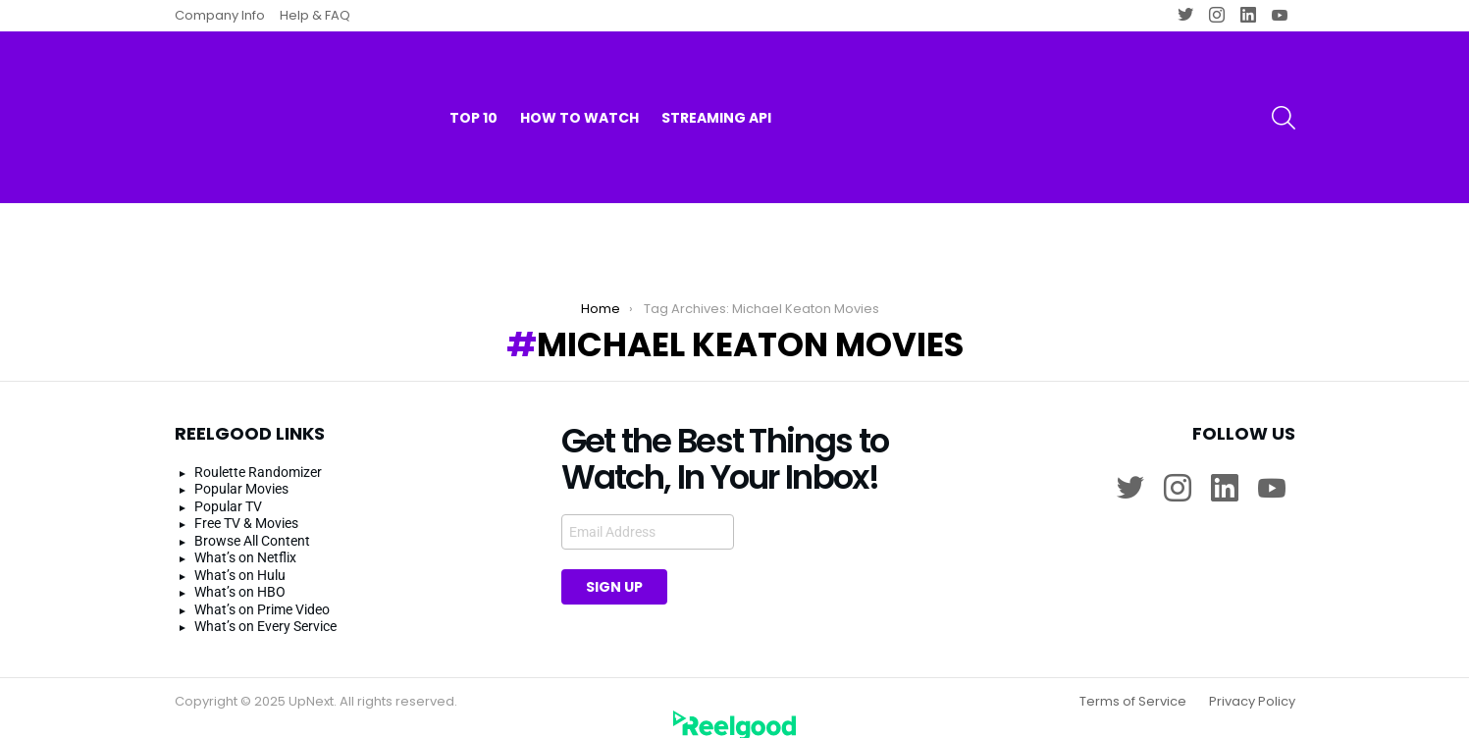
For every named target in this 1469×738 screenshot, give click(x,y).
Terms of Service (1132, 684)
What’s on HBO (240, 575)
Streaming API (716, 78)
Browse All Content (252, 523)
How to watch (579, 78)
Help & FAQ (315, 15)
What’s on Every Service (265, 609)
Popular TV (228, 489)
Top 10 (473, 78)
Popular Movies (241, 472)
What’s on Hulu (240, 557)
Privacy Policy (1252, 684)
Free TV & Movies (246, 506)
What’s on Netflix (245, 541)
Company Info (220, 15)
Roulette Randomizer (258, 454)
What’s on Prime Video (262, 592)
